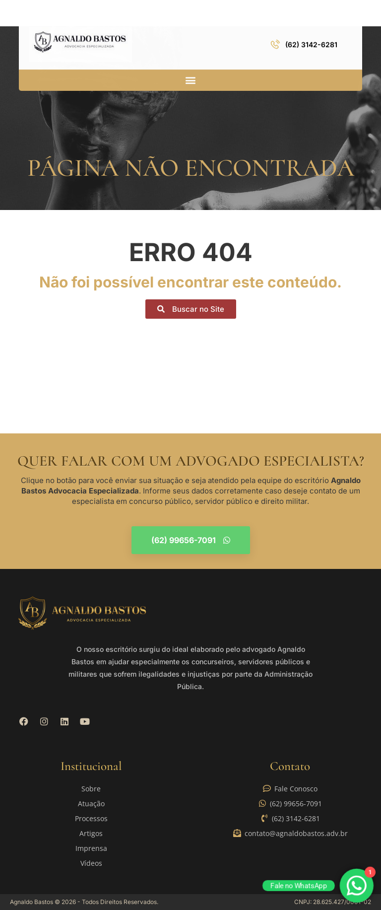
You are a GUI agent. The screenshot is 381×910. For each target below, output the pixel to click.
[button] (191, 78)
